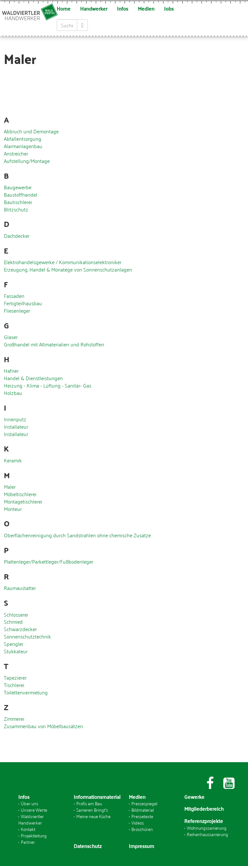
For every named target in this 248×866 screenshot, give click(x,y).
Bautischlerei (18, 201)
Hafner (11, 370)
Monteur (13, 508)
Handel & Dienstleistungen (33, 377)
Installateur (16, 426)
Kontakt (28, 829)
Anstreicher (16, 153)
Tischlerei (14, 684)
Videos (137, 822)
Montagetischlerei (23, 501)
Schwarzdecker (20, 628)
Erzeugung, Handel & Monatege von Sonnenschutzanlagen (68, 269)
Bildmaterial (142, 810)
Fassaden (14, 295)
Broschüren (142, 829)
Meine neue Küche (93, 816)
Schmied (13, 621)
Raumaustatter (20, 587)
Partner (28, 842)
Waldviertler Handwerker (31, 819)
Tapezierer (15, 677)
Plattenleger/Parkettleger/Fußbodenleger (48, 561)
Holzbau (13, 392)
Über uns (29, 803)
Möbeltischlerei (20, 493)
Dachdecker (16, 235)
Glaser (11, 336)
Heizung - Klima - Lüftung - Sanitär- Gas (47, 385)
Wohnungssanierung (207, 828)
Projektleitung (34, 835)
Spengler (13, 643)
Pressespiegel (144, 803)
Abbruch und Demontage (31, 131)
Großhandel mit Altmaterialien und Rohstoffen (54, 344)
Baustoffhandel (20, 194)
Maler (10, 486)
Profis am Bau (89, 803)
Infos (122, 8)
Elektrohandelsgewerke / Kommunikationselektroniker (62, 261)
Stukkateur (16, 651)
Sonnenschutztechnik (27, 636)
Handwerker (93, 8)
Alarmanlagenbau (23, 145)
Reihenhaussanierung (207, 834)
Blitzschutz (16, 209)
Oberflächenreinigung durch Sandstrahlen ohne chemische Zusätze (77, 535)
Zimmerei (14, 718)
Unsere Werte (34, 810)
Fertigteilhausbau (23, 303)
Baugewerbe (17, 187)
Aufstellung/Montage (27, 160)
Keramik (13, 460)
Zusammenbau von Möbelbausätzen (43, 725)
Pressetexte (142, 816)
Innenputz (15, 419)
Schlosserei (16, 614)
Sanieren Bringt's (92, 810)
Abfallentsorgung (22, 138)
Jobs (169, 8)
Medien (146, 8)
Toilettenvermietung (26, 692)
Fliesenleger (17, 310)
